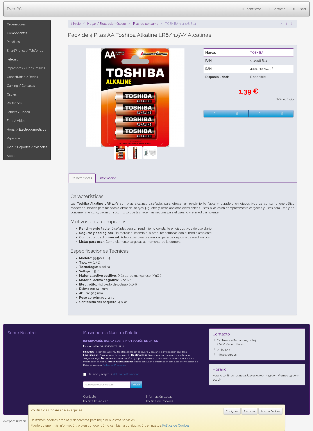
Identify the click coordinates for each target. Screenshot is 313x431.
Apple (11, 156)
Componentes (17, 33)
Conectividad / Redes (22, 77)
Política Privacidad (96, 401)
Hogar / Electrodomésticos (26, 129)
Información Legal (159, 396)
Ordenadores (16, 24)
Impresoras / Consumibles (26, 68)
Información (108, 178)
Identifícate (251, 9)
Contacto (276, 9)
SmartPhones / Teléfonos (25, 50)
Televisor (13, 59)
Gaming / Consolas (21, 85)
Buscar (299, 9)
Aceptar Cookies (270, 411)
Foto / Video (16, 120)
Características (82, 178)
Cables (12, 94)
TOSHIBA (256, 52)
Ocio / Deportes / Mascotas (27, 147)
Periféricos (14, 103)
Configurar (232, 411)
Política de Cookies (176, 425)
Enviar (136, 384)
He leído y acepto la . (114, 374)
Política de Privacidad (113, 365)
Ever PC (14, 9)
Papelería (13, 138)
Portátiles (13, 42)
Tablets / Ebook (18, 112)
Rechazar (249, 411)
